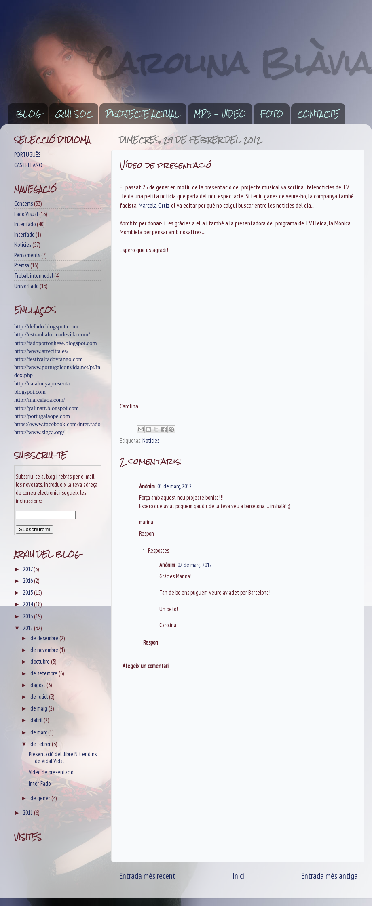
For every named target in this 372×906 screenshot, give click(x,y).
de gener (40, 798)
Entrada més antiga (329, 875)
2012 (28, 628)
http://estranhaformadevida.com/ (52, 334)
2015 (28, 592)
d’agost (38, 685)
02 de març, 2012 (195, 565)
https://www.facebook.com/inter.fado (57, 424)
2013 (28, 616)
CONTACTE (318, 114)
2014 (28, 604)
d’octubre (40, 661)
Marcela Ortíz (154, 205)
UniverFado (26, 286)
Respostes (158, 550)
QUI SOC (73, 114)
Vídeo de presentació (51, 772)
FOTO (271, 114)
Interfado (24, 234)
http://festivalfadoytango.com (48, 359)
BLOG (28, 114)
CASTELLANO (28, 165)
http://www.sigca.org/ (39, 432)
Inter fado (25, 224)
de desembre (44, 638)
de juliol (39, 696)
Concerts (23, 203)
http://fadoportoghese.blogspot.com (55, 343)
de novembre (44, 650)
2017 (28, 569)
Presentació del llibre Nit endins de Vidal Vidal (63, 757)
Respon (146, 533)
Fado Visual (26, 214)
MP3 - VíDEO (220, 114)
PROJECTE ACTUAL (143, 114)
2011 (28, 812)
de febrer (41, 744)
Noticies (150, 440)
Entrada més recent (147, 875)
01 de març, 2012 (174, 486)
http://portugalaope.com (42, 416)
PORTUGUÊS (27, 154)
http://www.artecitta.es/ (41, 351)
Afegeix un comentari (146, 666)
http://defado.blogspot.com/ (46, 326)
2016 (28, 580)
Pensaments (27, 255)
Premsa (21, 265)
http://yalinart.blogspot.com (46, 408)
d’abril (37, 720)
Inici (238, 875)
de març (39, 732)
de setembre (44, 673)
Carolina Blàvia (232, 62)
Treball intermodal (33, 276)
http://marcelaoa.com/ (39, 400)
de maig (39, 708)
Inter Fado (40, 783)
